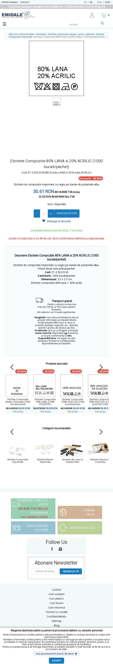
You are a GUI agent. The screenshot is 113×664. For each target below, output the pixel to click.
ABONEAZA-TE (71, 571)
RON (99, 2)
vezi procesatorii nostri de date (55, 653)
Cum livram (56, 603)
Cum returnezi (56, 607)
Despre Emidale (9, 2)
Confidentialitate (56, 616)
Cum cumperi (56, 594)
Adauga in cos (66, 213)
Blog (56, 625)
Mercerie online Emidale (21, 34)
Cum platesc (56, 598)
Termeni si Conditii (56, 612)
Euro (107, 2)
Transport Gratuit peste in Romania (32, 508)
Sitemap (57, 621)
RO (85, 2)
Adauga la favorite (56, 221)
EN (93, 2)
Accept (56, 660)
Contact (25, 2)
